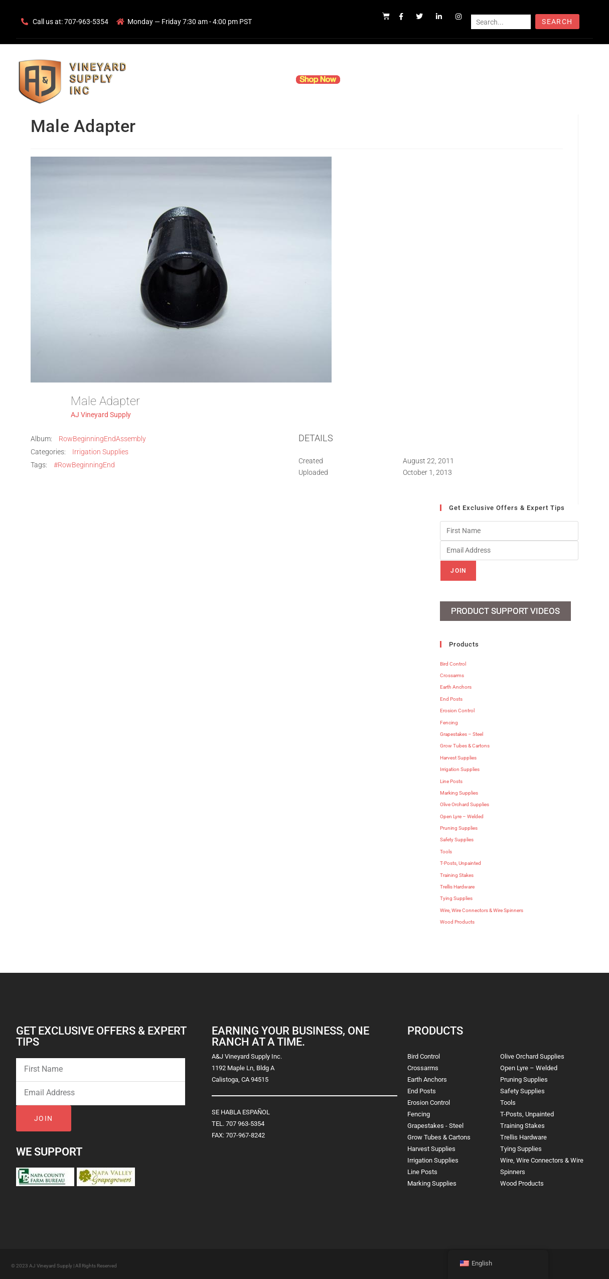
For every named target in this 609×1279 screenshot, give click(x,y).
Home (184, 79)
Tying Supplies (456, 896)
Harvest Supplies (458, 755)
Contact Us (420, 79)
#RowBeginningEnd (84, 465)
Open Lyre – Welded (462, 814)
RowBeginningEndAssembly (102, 439)
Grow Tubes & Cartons (465, 743)
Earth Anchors (456, 685)
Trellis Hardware (457, 884)
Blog (458, 79)
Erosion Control (457, 708)
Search (557, 22)
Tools (446, 849)
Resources (372, 79)
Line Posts (451, 779)
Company (223, 79)
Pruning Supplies (459, 825)
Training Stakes (457, 872)
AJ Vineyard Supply (101, 415)
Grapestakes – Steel (461, 731)
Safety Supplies (457, 837)
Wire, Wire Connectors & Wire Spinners (481, 908)
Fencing (449, 720)
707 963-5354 (245, 1121)
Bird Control (453, 661)
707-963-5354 (86, 22)
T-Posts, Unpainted (460, 861)
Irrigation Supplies (100, 452)
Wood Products (457, 920)
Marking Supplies (459, 790)
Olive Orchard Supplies (464, 802)
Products (266, 79)
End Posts (451, 696)
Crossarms (452, 673)
